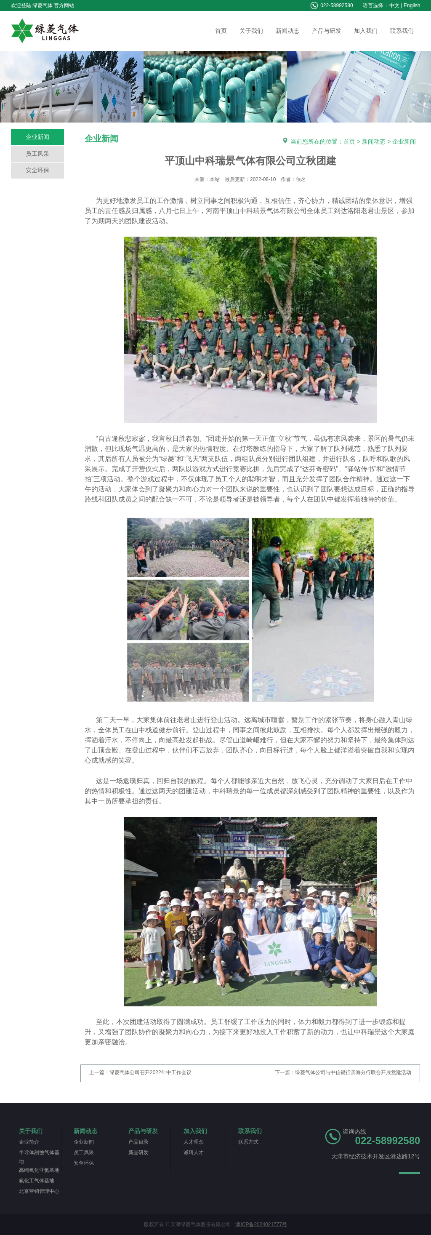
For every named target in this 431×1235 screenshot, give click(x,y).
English (412, 5)
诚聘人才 (194, 1152)
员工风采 (37, 153)
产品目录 (138, 1142)
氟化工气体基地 (36, 1181)
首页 (221, 30)
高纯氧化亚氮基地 (39, 1170)
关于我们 (251, 30)
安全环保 (37, 170)
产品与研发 (326, 30)
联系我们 (402, 30)
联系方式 (248, 1142)
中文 (394, 5)
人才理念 (194, 1142)
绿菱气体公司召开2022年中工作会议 (150, 1072)
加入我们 (366, 30)
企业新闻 (37, 136)
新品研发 (138, 1152)
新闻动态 (287, 30)
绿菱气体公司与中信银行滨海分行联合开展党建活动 (353, 1072)
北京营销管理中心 (39, 1191)
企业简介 (29, 1142)
